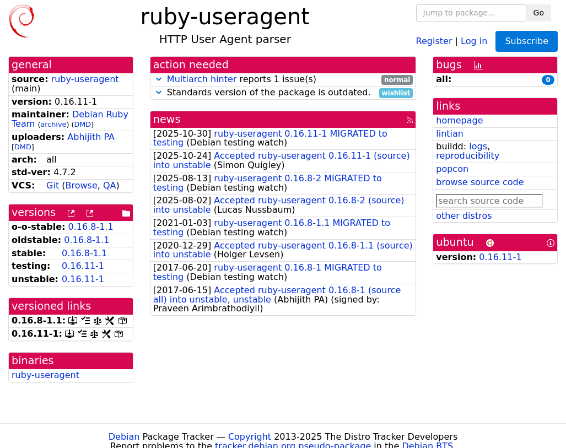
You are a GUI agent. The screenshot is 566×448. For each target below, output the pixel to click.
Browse (82, 185)
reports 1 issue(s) (283, 79)
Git (52, 185)
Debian (124, 436)
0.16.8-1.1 (91, 227)
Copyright (249, 436)
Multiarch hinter (202, 79)
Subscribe (526, 41)
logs (478, 146)
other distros (464, 215)
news (167, 119)
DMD (82, 124)
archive (53, 124)
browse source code (480, 182)
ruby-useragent (85, 79)
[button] (158, 79)
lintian (449, 133)
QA (109, 185)
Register (434, 40)
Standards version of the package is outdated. (283, 93)
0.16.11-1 (83, 266)
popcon (452, 169)
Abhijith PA (91, 137)
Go (538, 12)
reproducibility (467, 155)
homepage (459, 120)
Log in (474, 40)
